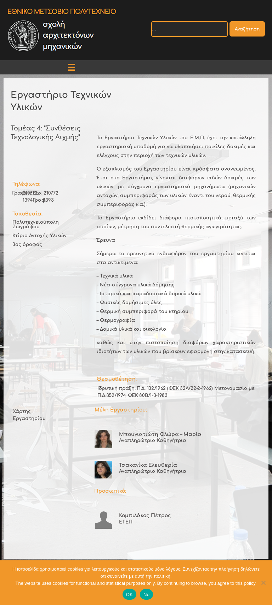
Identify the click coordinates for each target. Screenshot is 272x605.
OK (129, 594)
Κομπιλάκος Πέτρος (145, 515)
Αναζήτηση (247, 29)
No (146, 594)
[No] (263, 582)
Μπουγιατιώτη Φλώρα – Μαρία (160, 434)
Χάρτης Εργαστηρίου (29, 415)
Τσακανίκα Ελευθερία (148, 465)
